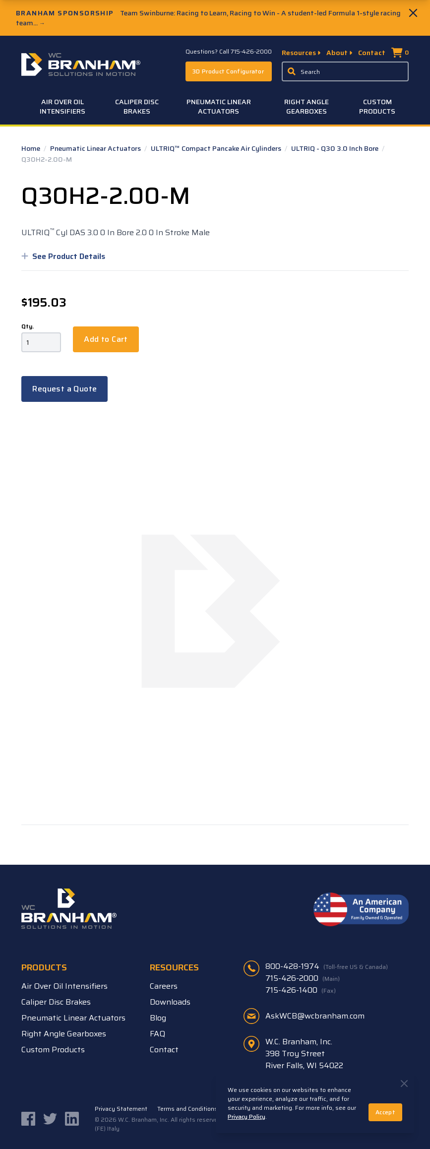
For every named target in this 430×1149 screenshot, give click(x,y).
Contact (371, 52)
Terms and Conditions (187, 1108)
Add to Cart (105, 339)
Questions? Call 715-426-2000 (228, 52)
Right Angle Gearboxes (306, 106)
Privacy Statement (121, 1108)
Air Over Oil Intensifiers (62, 106)
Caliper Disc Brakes (137, 106)
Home (31, 148)
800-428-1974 (326, 966)
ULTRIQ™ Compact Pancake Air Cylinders (217, 148)
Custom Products (377, 106)
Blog (158, 1018)
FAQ (157, 1033)
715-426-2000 (302, 978)
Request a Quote (64, 389)
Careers (164, 986)
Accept (385, 1112)
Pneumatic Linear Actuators (218, 106)
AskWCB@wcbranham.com (315, 1016)
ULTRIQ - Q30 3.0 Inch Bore (335, 148)
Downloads (170, 1002)
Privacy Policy (246, 1116)
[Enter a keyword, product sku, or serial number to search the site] (345, 71)
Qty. (27, 326)
